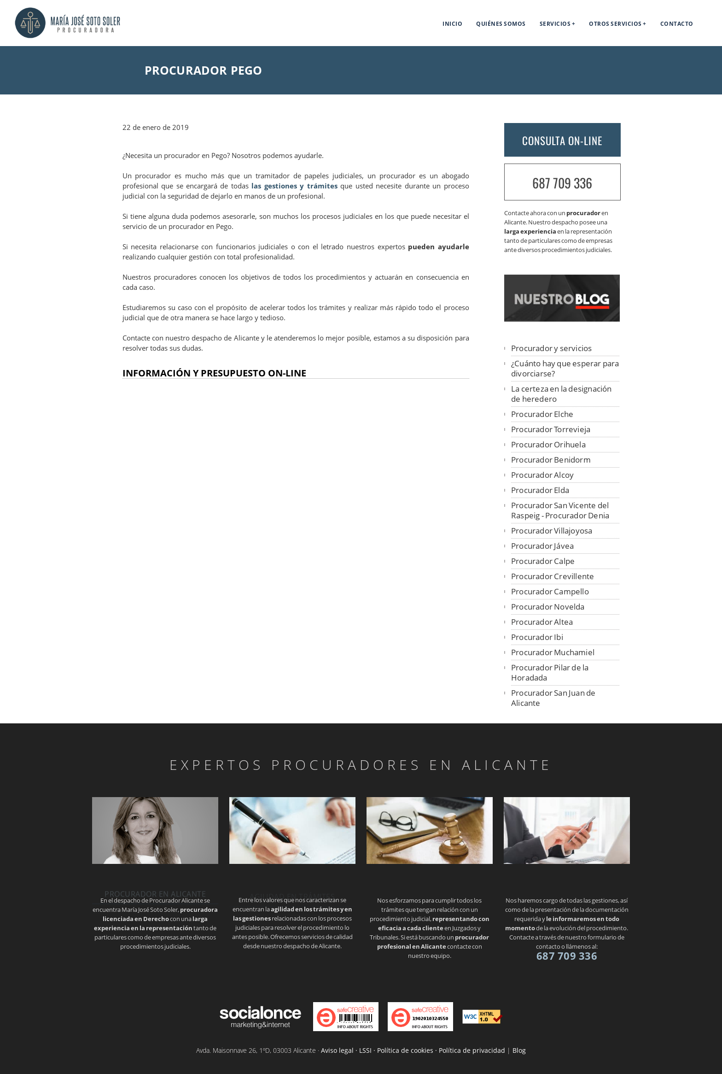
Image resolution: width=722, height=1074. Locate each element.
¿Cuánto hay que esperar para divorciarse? (565, 368)
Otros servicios (615, 24)
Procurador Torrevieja (550, 429)
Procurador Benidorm (551, 459)
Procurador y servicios (551, 348)
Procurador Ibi (537, 637)
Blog (519, 1050)
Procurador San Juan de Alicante (553, 697)
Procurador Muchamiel (552, 652)
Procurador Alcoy (542, 475)
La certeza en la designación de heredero (561, 393)
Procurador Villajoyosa (551, 530)
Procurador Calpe (543, 561)
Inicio (452, 24)
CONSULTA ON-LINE (562, 140)
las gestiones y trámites (294, 186)
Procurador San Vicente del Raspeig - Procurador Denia (560, 510)
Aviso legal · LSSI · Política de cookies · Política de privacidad (413, 1050)
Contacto (676, 24)
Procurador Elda (540, 490)
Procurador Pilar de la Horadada (549, 672)
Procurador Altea (542, 621)
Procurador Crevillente (552, 576)
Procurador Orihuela (548, 444)
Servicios (555, 24)
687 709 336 (562, 182)
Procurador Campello (550, 591)
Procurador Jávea (542, 545)
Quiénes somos (501, 24)
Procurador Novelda (548, 606)
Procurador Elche (542, 414)
